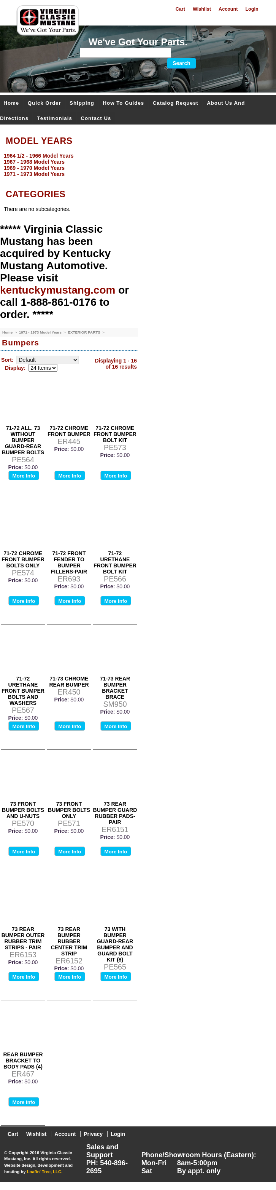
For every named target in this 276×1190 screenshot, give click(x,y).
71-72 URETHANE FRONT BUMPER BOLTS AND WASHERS (23, 691)
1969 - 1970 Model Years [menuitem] (34, 168)
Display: (15, 368)
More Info (24, 476)
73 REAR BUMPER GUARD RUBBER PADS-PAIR (115, 813)
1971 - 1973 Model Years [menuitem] (34, 174)
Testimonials (54, 118)
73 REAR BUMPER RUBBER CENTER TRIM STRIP (69, 941)
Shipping (82, 103)
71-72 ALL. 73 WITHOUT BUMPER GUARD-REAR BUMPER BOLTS (23, 440)
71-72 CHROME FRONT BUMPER (69, 431)
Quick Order (44, 103)
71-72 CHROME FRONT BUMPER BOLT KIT (115, 434)
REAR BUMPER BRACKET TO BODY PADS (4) (23, 1060)
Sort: (7, 360)
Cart (180, 9)
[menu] (136, 165)
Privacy (93, 1134)
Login (251, 9)
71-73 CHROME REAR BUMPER (69, 682)
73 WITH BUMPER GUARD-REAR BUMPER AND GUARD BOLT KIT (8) (115, 944)
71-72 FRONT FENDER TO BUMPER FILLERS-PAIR (69, 562)
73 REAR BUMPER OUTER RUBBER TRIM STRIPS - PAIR (23, 938)
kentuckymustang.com (57, 290)
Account (228, 9)
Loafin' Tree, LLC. (44, 1171)
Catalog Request (175, 103)
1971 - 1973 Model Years (41, 332)
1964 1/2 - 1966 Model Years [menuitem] (38, 156)
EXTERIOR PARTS (84, 332)
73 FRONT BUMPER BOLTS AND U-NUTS (23, 810)
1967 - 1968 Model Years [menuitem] (34, 162)
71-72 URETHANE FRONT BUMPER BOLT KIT (115, 562)
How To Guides (123, 103)
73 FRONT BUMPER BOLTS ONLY (69, 810)
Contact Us (96, 118)
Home (11, 103)
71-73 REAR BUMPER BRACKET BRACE (115, 688)
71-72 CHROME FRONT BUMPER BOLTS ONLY (23, 559)
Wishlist (202, 9)
